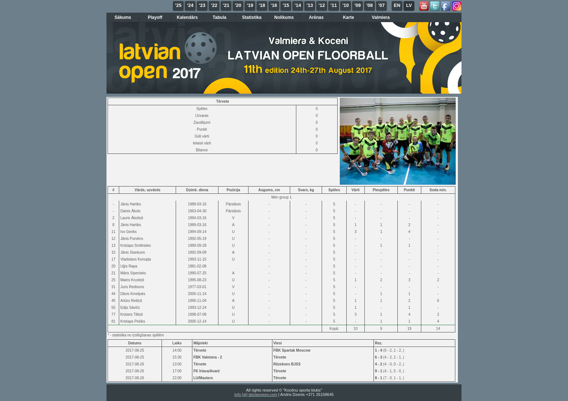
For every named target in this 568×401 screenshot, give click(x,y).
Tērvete (199, 350)
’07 (381, 5)
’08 (369, 5)
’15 (286, 5)
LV (409, 5)
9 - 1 (379, 371)
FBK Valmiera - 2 (207, 357)
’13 (309, 5)
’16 (274, 5)
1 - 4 (379, 350)
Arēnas (316, 17)
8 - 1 (379, 378)
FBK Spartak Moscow (291, 350)
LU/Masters (203, 378)
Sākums (122, 17)
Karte (348, 17)
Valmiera (380, 17)
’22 (214, 5)
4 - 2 (379, 364)
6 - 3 (379, 357)
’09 (357, 5)
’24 (190, 5)
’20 (238, 5)
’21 (226, 5)
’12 (321, 5)
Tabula (219, 17)
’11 (333, 5)
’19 (250, 5)
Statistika (251, 17)
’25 (178, 5)
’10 (345, 5)
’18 (262, 5)
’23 (202, 5)
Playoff (155, 17)
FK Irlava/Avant (206, 371)
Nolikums (284, 17)
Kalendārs (187, 17)
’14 (298, 5)
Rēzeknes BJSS (287, 364)
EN (397, 5)
